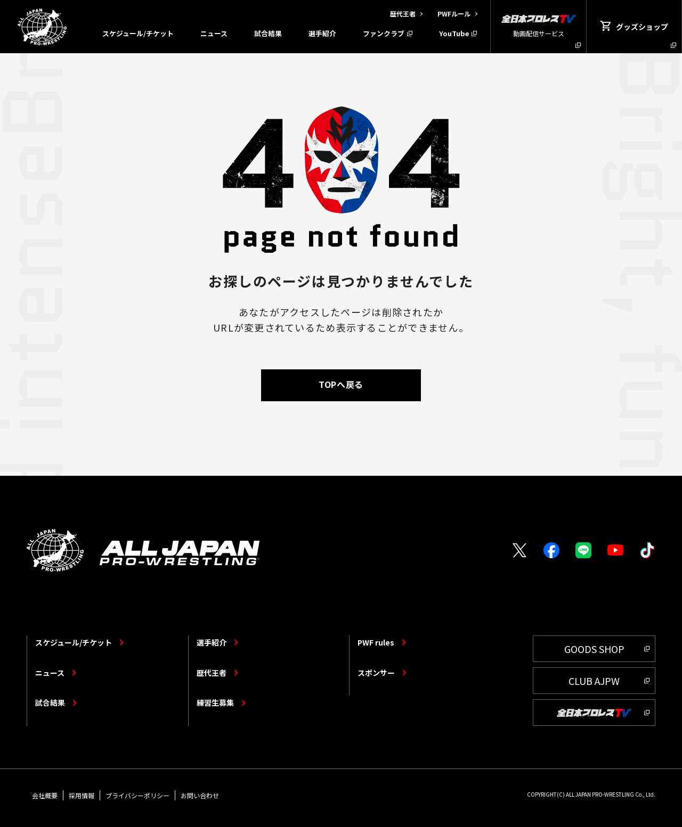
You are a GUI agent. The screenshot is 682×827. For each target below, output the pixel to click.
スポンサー (376, 672)
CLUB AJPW (594, 681)
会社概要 (45, 795)
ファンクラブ (383, 33)
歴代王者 (211, 672)
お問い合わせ (200, 795)
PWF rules (376, 642)
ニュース (214, 33)
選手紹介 (322, 33)
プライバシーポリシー (137, 795)
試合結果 (268, 33)
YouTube (454, 33)
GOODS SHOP (594, 649)
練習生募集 (215, 702)
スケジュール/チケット (138, 33)
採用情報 (81, 795)
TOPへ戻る (341, 384)
